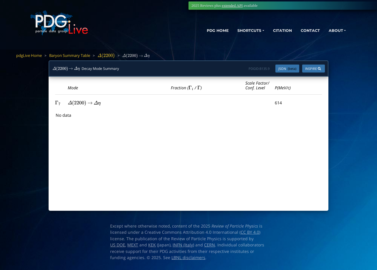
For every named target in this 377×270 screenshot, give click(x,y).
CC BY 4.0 (250, 232)
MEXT (132, 245)
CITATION (272, 31)
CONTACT (303, 31)
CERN (209, 245)
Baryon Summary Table (69, 55)
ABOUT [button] (331, 31)
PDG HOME (199, 31)
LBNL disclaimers (188, 257)
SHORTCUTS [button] (235, 31)
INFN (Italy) (183, 245)
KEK (152, 245)
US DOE (117, 245)
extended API (232, 5)
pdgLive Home (29, 55)
